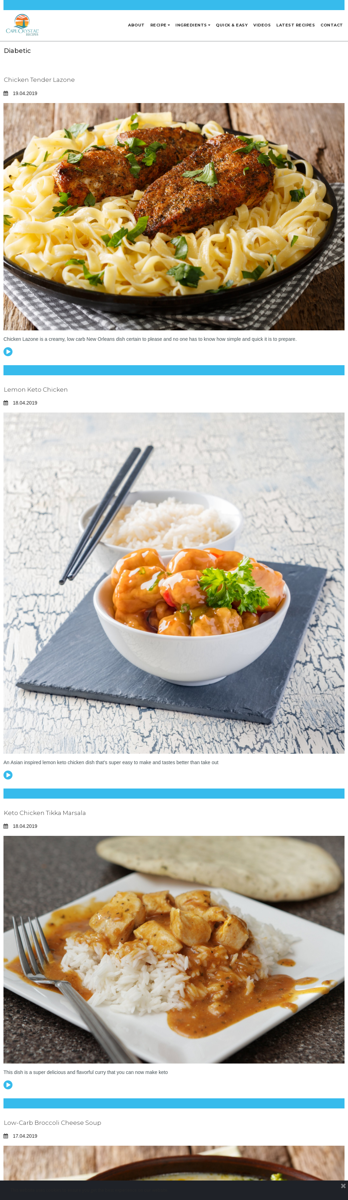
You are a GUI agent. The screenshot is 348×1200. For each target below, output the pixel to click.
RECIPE (160, 25)
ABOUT (136, 25)
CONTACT (332, 25)
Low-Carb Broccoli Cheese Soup (54, 1123)
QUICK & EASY (232, 25)
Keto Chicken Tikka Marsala (48, 813)
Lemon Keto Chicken (37, 389)
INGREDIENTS (192, 25)
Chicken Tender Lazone (41, 80)
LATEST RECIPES (295, 25)
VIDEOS (262, 25)
